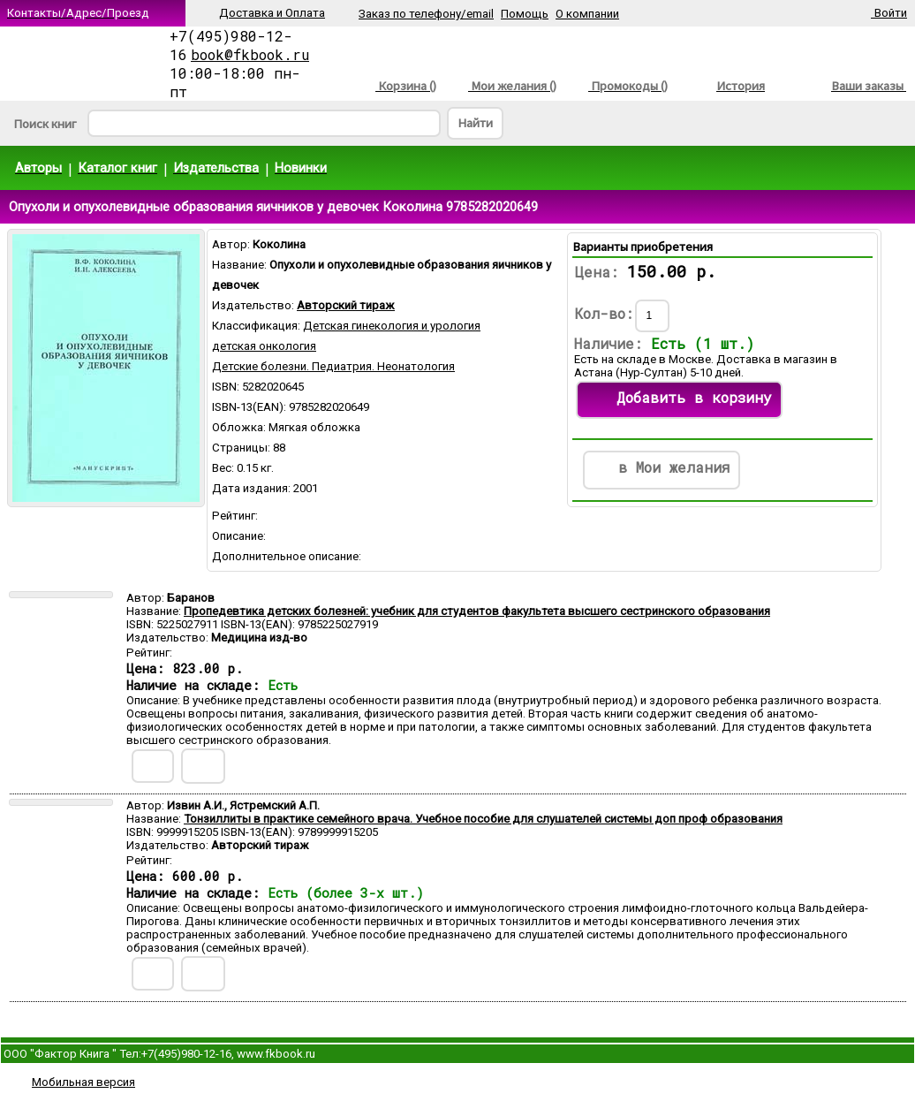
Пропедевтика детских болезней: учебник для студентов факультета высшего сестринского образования (477, 611)
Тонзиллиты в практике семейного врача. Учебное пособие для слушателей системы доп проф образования (483, 818)
